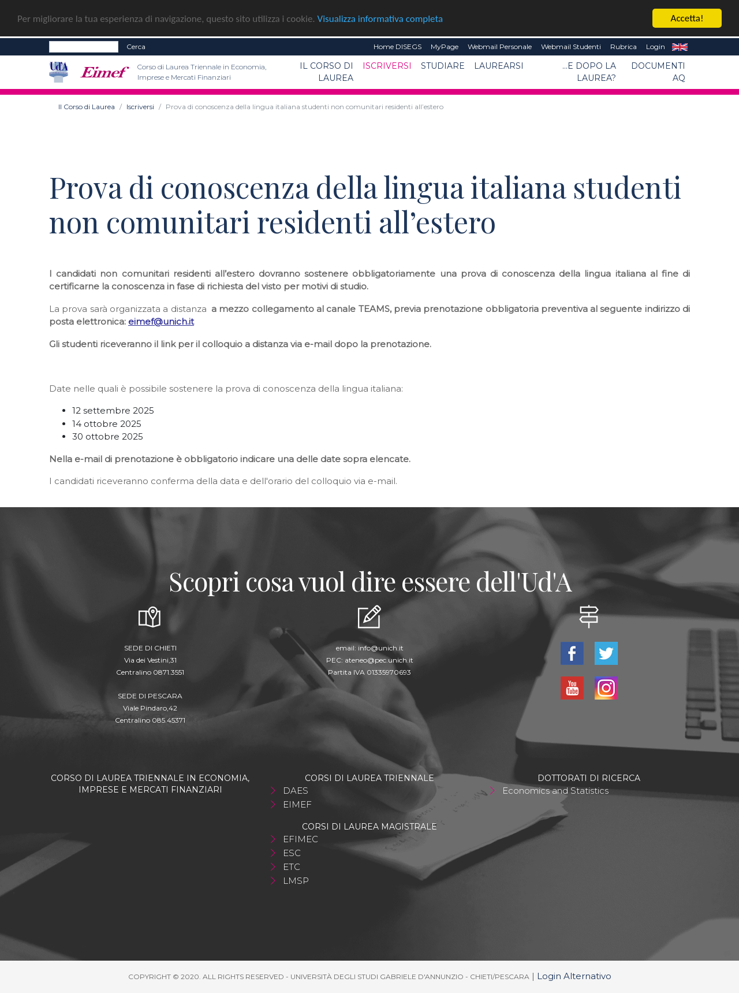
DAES (295, 790)
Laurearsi (499, 66)
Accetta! (687, 18)
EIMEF (297, 804)
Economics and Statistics (555, 790)
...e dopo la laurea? (589, 72)
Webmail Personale (500, 46)
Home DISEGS (397, 46)
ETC (291, 866)
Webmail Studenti (571, 46)
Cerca (135, 46)
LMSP (296, 880)
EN (680, 46)
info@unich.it (381, 648)
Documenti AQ (658, 72)
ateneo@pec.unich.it (379, 660)
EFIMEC (300, 839)
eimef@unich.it (161, 321)
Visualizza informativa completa (380, 18)
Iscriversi (387, 66)
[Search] (83, 47)
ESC (292, 852)
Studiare (443, 66)
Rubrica (623, 46)
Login (655, 46)
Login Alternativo (574, 975)
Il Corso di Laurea (326, 72)
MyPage (444, 46)
